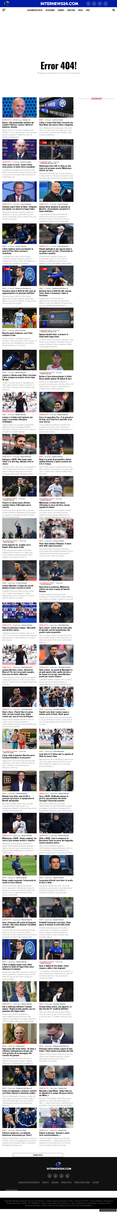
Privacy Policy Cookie (82, 1183)
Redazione (55, 1183)
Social (80, 10)
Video (88, 10)
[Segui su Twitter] (55, 1177)
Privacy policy (66, 1183)
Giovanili (61, 10)
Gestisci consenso (11, 1191)
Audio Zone (71, 10)
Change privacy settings (108, 1210)
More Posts (38, 1155)
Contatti (45, 1183)
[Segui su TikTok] (67, 1177)
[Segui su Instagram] (61, 1177)
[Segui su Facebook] (49, 1177)
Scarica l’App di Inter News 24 (29, 1183)
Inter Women (50, 10)
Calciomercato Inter (34, 10)
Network (96, 1183)
